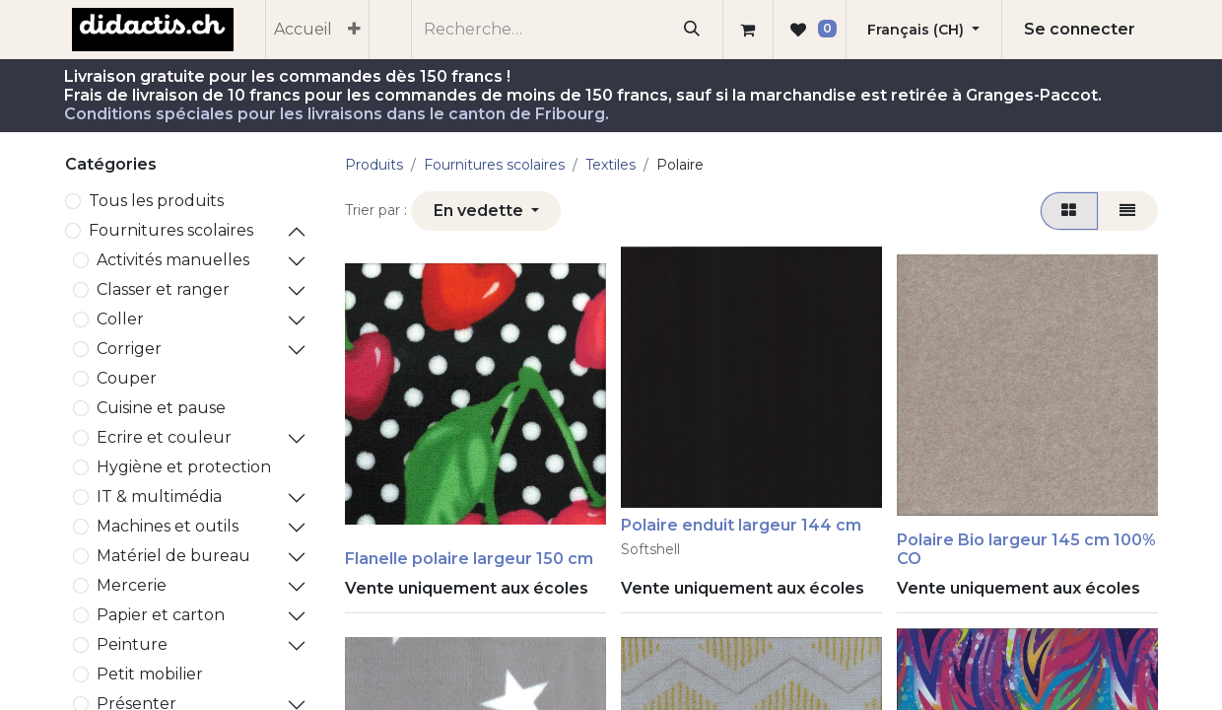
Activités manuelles (173, 259)
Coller (120, 319)
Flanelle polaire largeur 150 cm (469, 558)
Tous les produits (156, 200)
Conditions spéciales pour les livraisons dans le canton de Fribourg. (336, 114)
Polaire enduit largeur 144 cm (741, 525)
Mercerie (132, 585)
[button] (486, 211)
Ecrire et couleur (164, 437)
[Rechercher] (692, 29)
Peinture (132, 644)
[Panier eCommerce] (748, 29)
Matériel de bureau (173, 555)
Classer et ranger (163, 289)
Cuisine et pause (161, 407)
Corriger (129, 348)
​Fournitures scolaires (171, 230)
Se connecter (1079, 29)
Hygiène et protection (184, 467)
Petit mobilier (150, 674)
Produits (374, 165)
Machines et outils (167, 526)
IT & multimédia (159, 496)
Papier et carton (161, 614)
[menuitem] (303, 29)
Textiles (610, 165)
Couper (127, 378)
